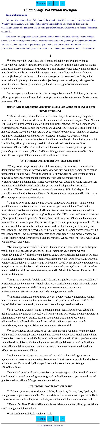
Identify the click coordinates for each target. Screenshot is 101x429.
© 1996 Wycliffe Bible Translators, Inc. (50, 425)
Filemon (41, 3)
